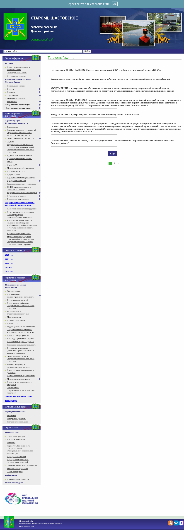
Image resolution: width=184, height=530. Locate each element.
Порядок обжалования (16, 456)
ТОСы (9, 162)
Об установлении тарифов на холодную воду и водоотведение (21, 330)
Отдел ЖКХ (12, 165)
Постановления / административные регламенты (20, 295)
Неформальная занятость (18, 479)
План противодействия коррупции (21, 209)
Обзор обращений (14, 471)
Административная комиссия (19, 155)
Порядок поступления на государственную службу (18, 460)
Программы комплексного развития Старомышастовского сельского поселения (20, 350)
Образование (12, 95)
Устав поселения (14, 291)
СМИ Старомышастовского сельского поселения (19, 188)
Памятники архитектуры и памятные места (18, 68)
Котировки (11, 415)
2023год (8, 267)
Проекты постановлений (17, 300)
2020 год (9, 255)
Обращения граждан (16, 436)
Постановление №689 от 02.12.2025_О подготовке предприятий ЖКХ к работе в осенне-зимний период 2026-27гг (106, 70)
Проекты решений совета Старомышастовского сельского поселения (20, 305)
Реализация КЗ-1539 (15, 171)
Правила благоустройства (18, 335)
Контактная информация (17, 422)
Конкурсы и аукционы (16, 418)
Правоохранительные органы (19, 158)
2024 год (9, 271)
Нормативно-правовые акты (19, 233)
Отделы (10, 141)
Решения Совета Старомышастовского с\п (18, 312)
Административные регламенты (21, 375)
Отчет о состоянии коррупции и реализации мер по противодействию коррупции (20, 214)
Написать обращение (16, 439)
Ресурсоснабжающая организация (21, 184)
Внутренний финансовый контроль (22, 192)
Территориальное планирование (21, 326)
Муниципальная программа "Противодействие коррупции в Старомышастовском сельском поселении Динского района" (20, 240)
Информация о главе (16, 86)
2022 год (9, 263)
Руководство (12, 127)
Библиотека (12, 101)
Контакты (11, 442)
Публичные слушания (16, 196)
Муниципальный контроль (18, 379)
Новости (10, 89)
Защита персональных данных (19, 396)
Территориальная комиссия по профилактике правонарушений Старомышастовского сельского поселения (20, 148)
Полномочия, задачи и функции (20, 341)
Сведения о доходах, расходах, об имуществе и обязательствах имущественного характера (21, 132)
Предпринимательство (16, 180)
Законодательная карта (17, 73)
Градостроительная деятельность (21, 345)
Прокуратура (11, 400)
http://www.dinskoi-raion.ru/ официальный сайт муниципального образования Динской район (20, 450)
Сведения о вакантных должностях (22, 465)
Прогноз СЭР (13, 323)
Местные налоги (14, 317)
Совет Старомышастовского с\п (20, 138)
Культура (11, 92)
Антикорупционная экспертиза (20, 338)
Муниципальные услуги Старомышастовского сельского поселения (20, 358)
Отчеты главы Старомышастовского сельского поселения (20, 390)
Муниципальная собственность (20, 168)
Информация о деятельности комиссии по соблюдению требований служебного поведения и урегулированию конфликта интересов (22, 225)
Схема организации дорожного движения (20, 371)
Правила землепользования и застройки (19, 383)
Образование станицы (16, 76)
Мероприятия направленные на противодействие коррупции (19, 203)
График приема (13, 174)
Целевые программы (16, 320)
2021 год (9, 259)
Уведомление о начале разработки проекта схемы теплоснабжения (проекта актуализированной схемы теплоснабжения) (110, 79)
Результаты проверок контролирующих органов (18, 365)
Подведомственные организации (21, 177)
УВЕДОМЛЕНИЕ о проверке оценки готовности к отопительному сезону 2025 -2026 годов (95, 114)
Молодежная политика (17, 98)
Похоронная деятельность (18, 199)
